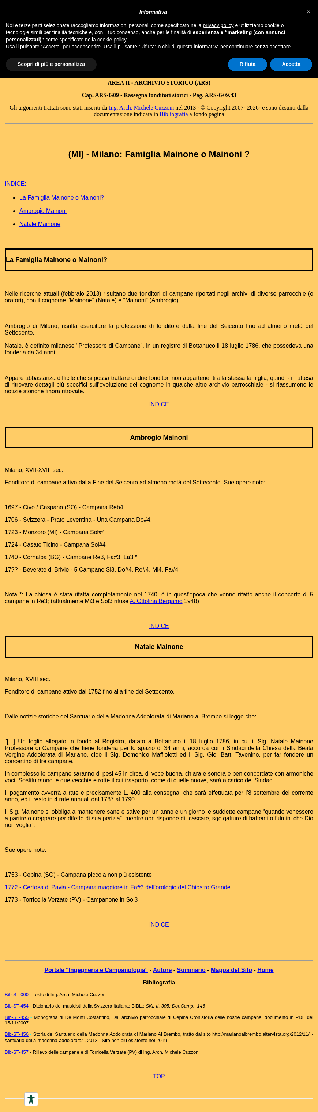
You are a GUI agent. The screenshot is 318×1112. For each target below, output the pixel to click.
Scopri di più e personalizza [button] (51, 64)
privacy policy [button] (218, 25)
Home (265, 970)
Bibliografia (174, 114)
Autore (162, 970)
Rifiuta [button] (248, 64)
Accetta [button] (291, 64)
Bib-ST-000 (17, 994)
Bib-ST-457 (17, 1052)
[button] (308, 12)
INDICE (159, 404)
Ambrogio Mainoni (43, 211)
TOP (159, 1076)
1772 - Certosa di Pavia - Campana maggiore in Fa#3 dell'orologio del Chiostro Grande (118, 887)
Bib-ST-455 (17, 1017)
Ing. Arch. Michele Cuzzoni (141, 107)
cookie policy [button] (111, 40)
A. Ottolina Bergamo (156, 601)
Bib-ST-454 (17, 1006)
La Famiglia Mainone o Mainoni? (62, 198)
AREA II (119, 83)
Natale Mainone (39, 224)
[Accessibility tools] (31, 1099)
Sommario (191, 970)
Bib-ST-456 (17, 1034)
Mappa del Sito (231, 970)
